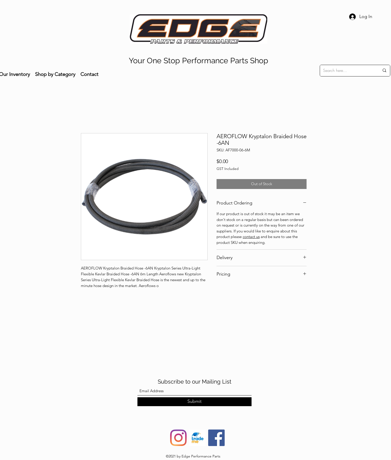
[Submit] (194, 401)
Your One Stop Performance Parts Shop (198, 60)
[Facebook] (216, 438)
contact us (251, 236)
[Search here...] (347, 70)
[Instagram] (178, 438)
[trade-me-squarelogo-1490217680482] (197, 438)
